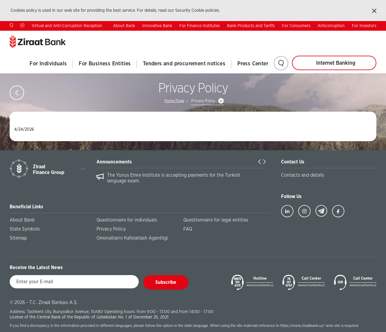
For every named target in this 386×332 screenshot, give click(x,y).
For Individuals (48, 64)
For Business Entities (105, 64)
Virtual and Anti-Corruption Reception (67, 26)
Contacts (311, 35)
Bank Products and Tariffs (251, 26)
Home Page (174, 101)
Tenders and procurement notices (184, 64)
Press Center (252, 64)
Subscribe (165, 282)
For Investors (364, 26)
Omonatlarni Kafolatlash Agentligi (132, 238)
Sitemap (18, 238)
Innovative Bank (157, 26)
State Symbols (25, 229)
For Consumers (296, 26)
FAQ (187, 229)
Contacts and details (302, 175)
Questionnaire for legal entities (215, 220)
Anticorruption (331, 26)
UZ (373, 35)
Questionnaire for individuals (126, 220)
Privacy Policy (203, 101)
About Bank (124, 26)
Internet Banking (335, 63)
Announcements (114, 162)
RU (355, 35)
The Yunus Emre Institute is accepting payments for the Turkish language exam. (173, 178)
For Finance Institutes (199, 26)
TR (336, 35)
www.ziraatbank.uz (259, 285)
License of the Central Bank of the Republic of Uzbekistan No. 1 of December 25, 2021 (89, 317)
